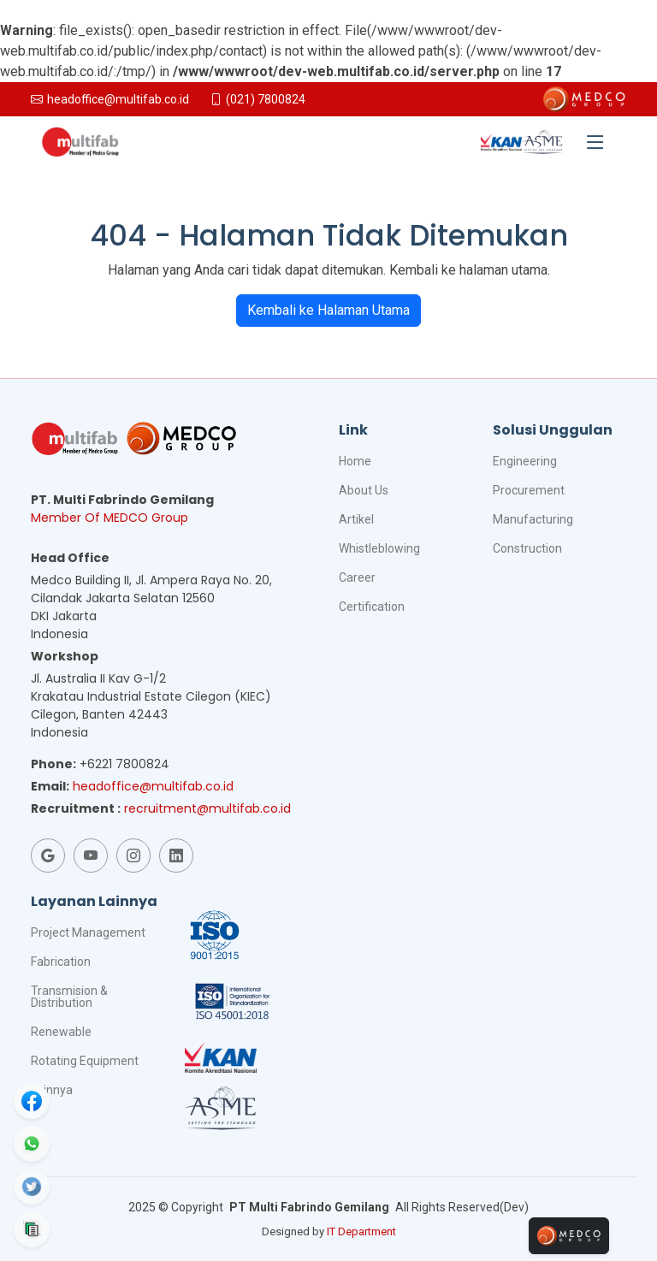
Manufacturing (533, 519)
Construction (527, 548)
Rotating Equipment (85, 1061)
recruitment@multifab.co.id (207, 808)
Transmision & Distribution (69, 997)
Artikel (356, 519)
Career (357, 577)
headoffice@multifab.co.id (153, 786)
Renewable (61, 1032)
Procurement (529, 490)
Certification (372, 607)
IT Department (361, 1231)
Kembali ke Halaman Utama (328, 310)
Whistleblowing (379, 548)
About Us (363, 490)
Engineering (525, 461)
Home (355, 461)
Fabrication (61, 962)
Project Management (88, 932)
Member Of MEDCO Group (109, 517)
